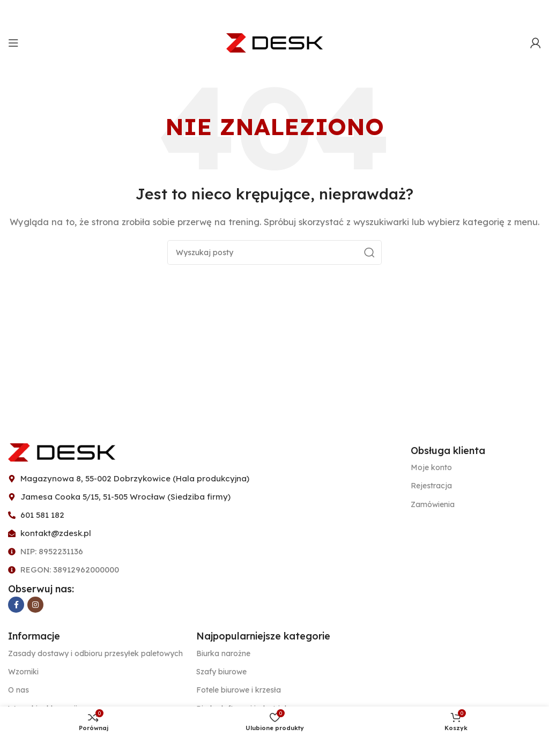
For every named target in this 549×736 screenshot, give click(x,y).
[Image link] (61, 451)
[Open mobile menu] (13, 43)
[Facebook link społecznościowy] (16, 605)
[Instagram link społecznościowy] (35, 605)
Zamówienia (433, 504)
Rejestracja (431, 485)
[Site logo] (274, 42)
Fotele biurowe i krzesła (238, 690)
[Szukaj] (274, 252)
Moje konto (431, 467)
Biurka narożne (223, 653)
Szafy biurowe (221, 671)
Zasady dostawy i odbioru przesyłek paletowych (95, 653)
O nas (18, 690)
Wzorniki (23, 671)
